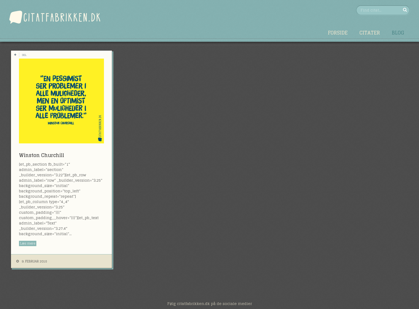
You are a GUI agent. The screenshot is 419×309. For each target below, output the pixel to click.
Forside (338, 32)
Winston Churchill (41, 155)
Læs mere (27, 243)
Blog (398, 32)
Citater (369, 32)
